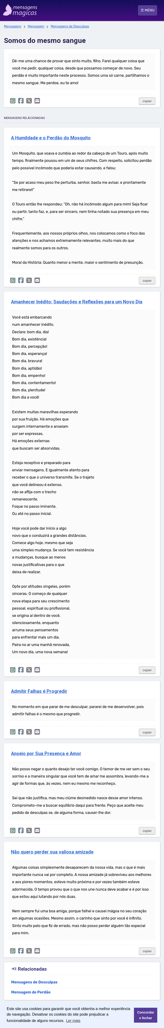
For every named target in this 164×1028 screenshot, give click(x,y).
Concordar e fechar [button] (145, 1015)
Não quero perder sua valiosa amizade (52, 852)
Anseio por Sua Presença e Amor (46, 753)
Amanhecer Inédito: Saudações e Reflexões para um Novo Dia (76, 302)
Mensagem (36, 26)
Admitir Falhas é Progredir (39, 691)
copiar (147, 101)
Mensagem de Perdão (31, 992)
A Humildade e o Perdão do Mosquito (51, 138)
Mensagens (12, 26)
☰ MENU (147, 10)
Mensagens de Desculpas (70, 26)
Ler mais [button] (73, 1021)
